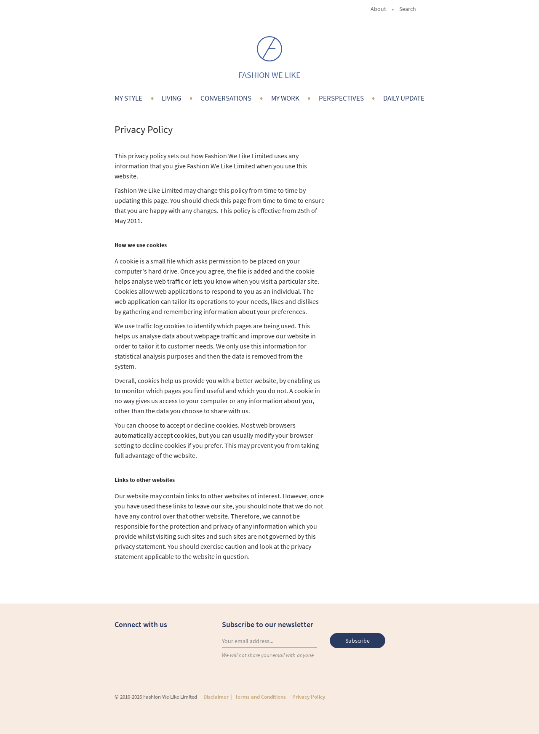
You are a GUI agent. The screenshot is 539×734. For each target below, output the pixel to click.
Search (411, 9)
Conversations (225, 98)
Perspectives (341, 98)
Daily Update (403, 98)
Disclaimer (216, 696)
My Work (285, 98)
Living (171, 98)
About (378, 9)
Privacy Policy (308, 696)
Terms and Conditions (260, 696)
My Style (128, 98)
